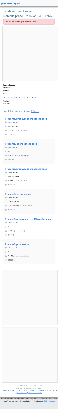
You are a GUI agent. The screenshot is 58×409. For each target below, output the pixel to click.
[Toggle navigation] (54, 3)
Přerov (35, 111)
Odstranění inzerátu (35, 393)
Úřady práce (37, 385)
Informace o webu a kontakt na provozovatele (18, 390)
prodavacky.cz (10, 3)
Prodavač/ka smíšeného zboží (21, 143)
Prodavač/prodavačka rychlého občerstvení (28, 219)
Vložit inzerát (51, 390)
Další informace (49, 401)
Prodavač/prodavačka (17, 244)
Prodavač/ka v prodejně (18, 194)
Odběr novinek (22, 393)
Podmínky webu (40, 390)
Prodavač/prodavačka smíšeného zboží (26, 118)
